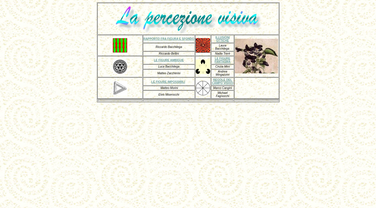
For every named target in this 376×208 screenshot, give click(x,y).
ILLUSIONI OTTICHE (222, 39)
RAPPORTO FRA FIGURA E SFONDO (169, 38)
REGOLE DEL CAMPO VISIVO (222, 81)
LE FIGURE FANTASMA (222, 60)
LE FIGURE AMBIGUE (169, 60)
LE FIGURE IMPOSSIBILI (168, 81)
